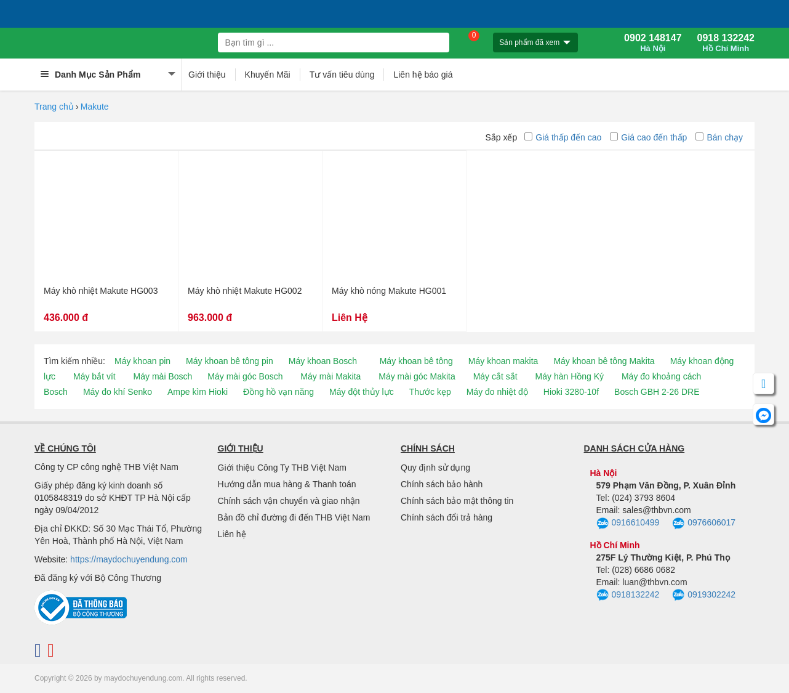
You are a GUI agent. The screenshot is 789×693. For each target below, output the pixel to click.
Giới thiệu (207, 74)
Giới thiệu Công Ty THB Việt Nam (282, 467)
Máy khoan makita (503, 361)
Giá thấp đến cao (562, 137)
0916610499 (628, 523)
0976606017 (703, 523)
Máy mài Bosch (163, 376)
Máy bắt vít (94, 376)
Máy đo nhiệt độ (497, 392)
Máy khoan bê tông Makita (603, 361)
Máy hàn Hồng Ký (569, 376)
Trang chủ (54, 106)
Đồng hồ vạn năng (278, 392)
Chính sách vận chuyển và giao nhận (289, 501)
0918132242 (628, 595)
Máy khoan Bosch (323, 361)
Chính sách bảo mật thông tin (457, 501)
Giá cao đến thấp (648, 137)
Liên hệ (232, 534)
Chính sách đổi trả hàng (446, 517)
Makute (95, 106)
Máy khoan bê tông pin (229, 361)
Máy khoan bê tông (416, 361)
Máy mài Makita (330, 376)
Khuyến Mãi (267, 74)
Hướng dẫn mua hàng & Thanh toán (287, 484)
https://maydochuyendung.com (129, 559)
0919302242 (703, 595)
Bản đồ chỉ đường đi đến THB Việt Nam (294, 517)
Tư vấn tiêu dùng (342, 74)
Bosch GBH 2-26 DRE (657, 392)
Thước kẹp (430, 392)
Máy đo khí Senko (117, 392)
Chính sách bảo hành (442, 484)
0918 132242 (726, 43)
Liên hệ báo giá (422, 74)
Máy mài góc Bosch (244, 376)
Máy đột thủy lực (361, 392)
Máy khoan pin (142, 361)
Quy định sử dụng (435, 467)
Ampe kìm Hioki (197, 392)
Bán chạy (719, 137)
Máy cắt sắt (495, 376)
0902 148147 (652, 43)
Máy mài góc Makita (416, 376)
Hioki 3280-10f (571, 392)
